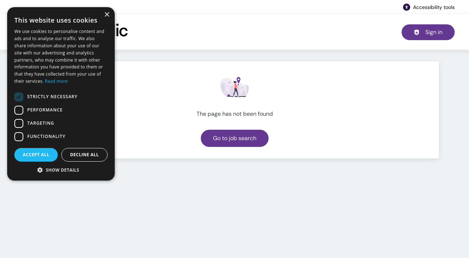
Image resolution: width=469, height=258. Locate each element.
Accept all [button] (36, 155)
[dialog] (61, 94)
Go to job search (234, 138)
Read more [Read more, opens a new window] (56, 81)
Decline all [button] (84, 155)
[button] (61, 169)
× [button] (106, 15)
